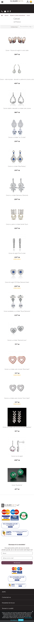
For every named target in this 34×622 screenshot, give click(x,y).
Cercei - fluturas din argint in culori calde (17, 50)
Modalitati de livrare (8, 603)
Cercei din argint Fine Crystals (17, 253)
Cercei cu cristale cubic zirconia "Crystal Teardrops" (17, 427)
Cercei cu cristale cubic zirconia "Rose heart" (17, 369)
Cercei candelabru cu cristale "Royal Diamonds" (17, 311)
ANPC (4, 592)
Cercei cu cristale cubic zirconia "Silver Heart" (17, 398)
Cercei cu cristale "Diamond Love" (17, 340)
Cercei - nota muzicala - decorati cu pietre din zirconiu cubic (17, 79)
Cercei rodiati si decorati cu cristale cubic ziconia (17, 108)
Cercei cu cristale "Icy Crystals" (17, 137)
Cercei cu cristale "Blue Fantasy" (17, 166)
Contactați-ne (6, 597)
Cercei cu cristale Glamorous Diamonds (17, 195)
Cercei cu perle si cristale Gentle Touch (17, 224)
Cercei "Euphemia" (17, 485)
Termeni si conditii (7, 608)
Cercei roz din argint (17, 456)
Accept (21, 620)
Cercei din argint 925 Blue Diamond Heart (17, 282)
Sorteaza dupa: (14, 27)
